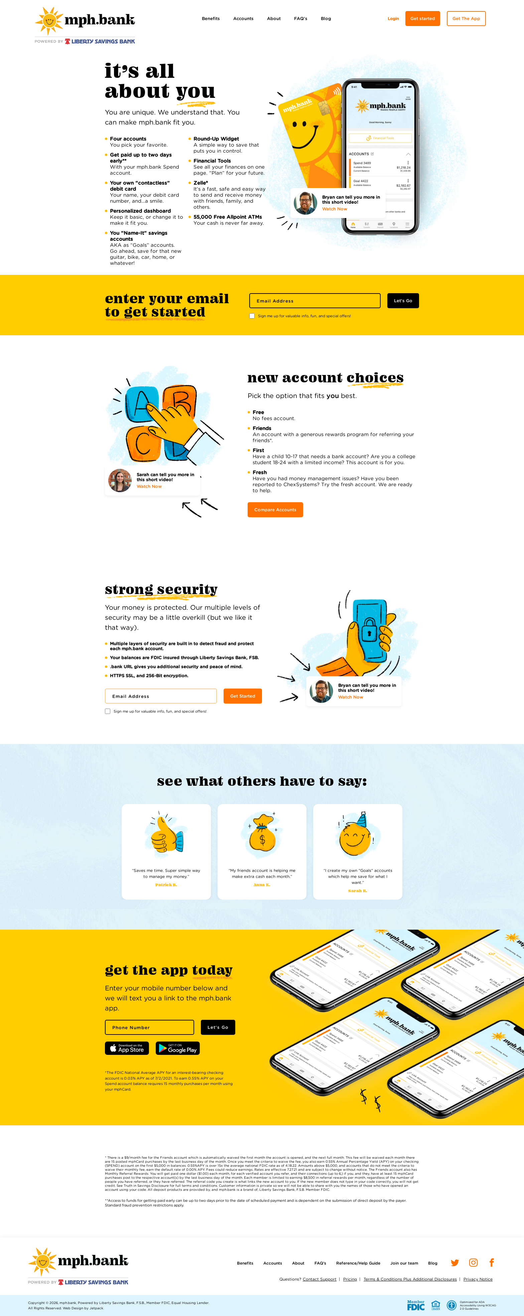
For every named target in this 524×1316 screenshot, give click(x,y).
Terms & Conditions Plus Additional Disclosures (410, 1279)
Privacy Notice (478, 1279)
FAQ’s (300, 18)
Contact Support (320, 1279)
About (274, 18)
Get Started (242, 696)
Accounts (243, 18)
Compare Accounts (275, 509)
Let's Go (403, 300)
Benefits (211, 18)
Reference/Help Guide (358, 1263)
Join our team (404, 1263)
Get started (422, 18)
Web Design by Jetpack (83, 1308)
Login (393, 18)
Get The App (466, 18)
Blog (326, 18)
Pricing (350, 1279)
